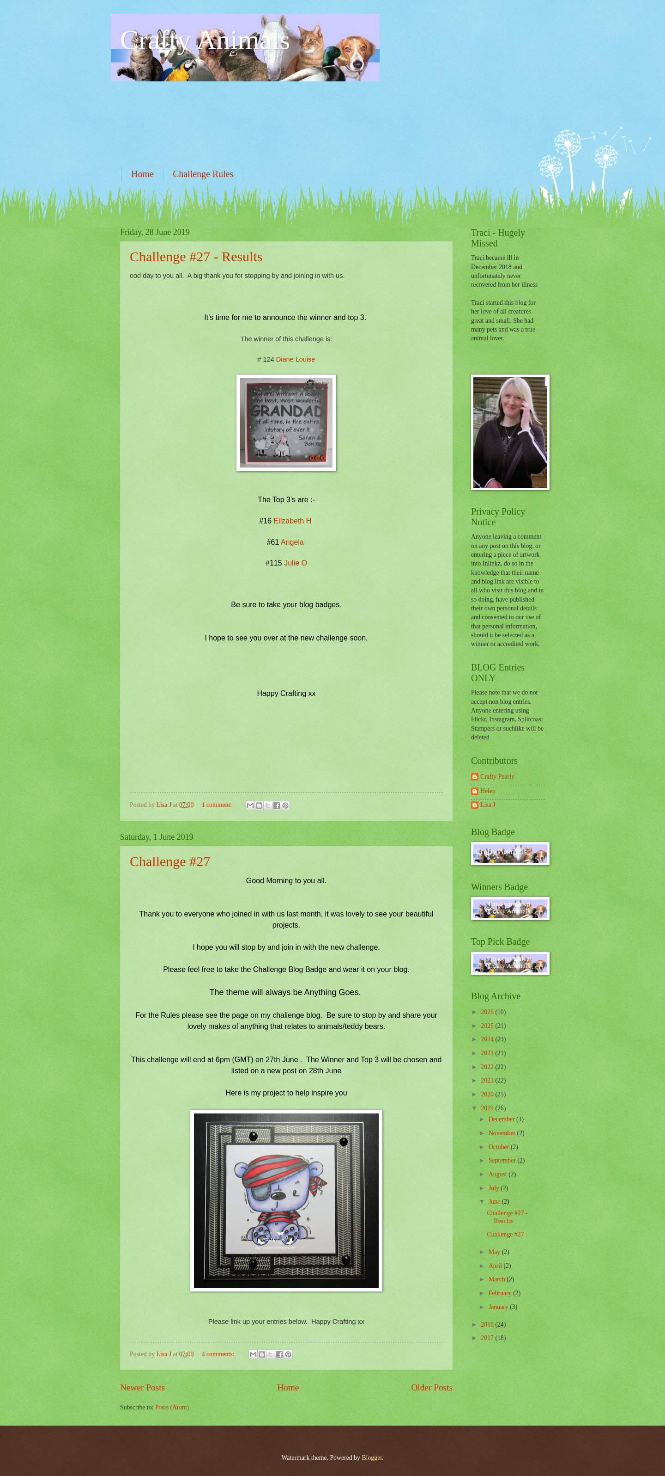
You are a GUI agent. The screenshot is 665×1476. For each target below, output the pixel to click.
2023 (488, 1053)
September (503, 1160)
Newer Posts (142, 1387)
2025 (488, 1025)
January (499, 1307)
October (500, 1147)
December (502, 1119)
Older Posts (432, 1387)
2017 (488, 1338)
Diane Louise (295, 359)
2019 (488, 1108)
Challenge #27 (170, 861)
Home (142, 174)
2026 (488, 1012)
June (495, 1201)
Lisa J (488, 804)
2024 (488, 1039)
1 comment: (218, 804)
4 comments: (219, 1354)
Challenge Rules (203, 174)
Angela (292, 542)
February (501, 1293)
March (498, 1279)
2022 (488, 1067)
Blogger (372, 1457)
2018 (488, 1324)
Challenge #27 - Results (196, 256)
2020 (488, 1094)
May (495, 1251)
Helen (488, 790)
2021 (488, 1080)
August (498, 1174)
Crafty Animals (205, 40)
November (503, 1133)
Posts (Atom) (172, 1407)
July (495, 1188)
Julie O (295, 563)
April (496, 1265)
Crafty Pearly (497, 776)
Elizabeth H (292, 521)
